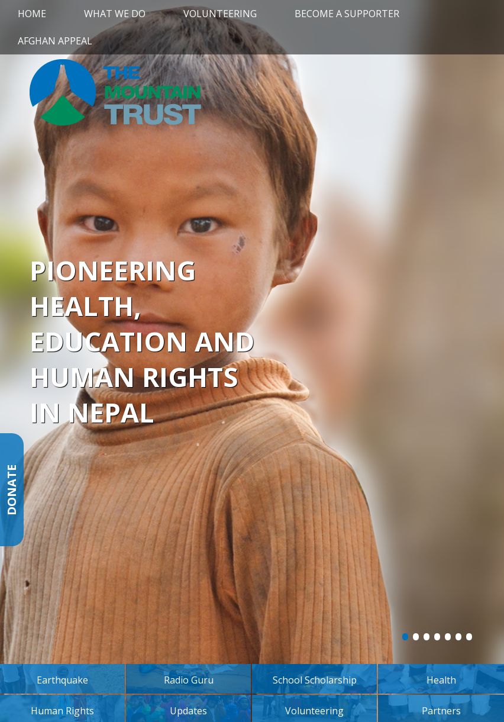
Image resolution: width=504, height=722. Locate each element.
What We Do (115, 13)
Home (32, 13)
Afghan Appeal (55, 40)
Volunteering (220, 13)
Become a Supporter (347, 13)
